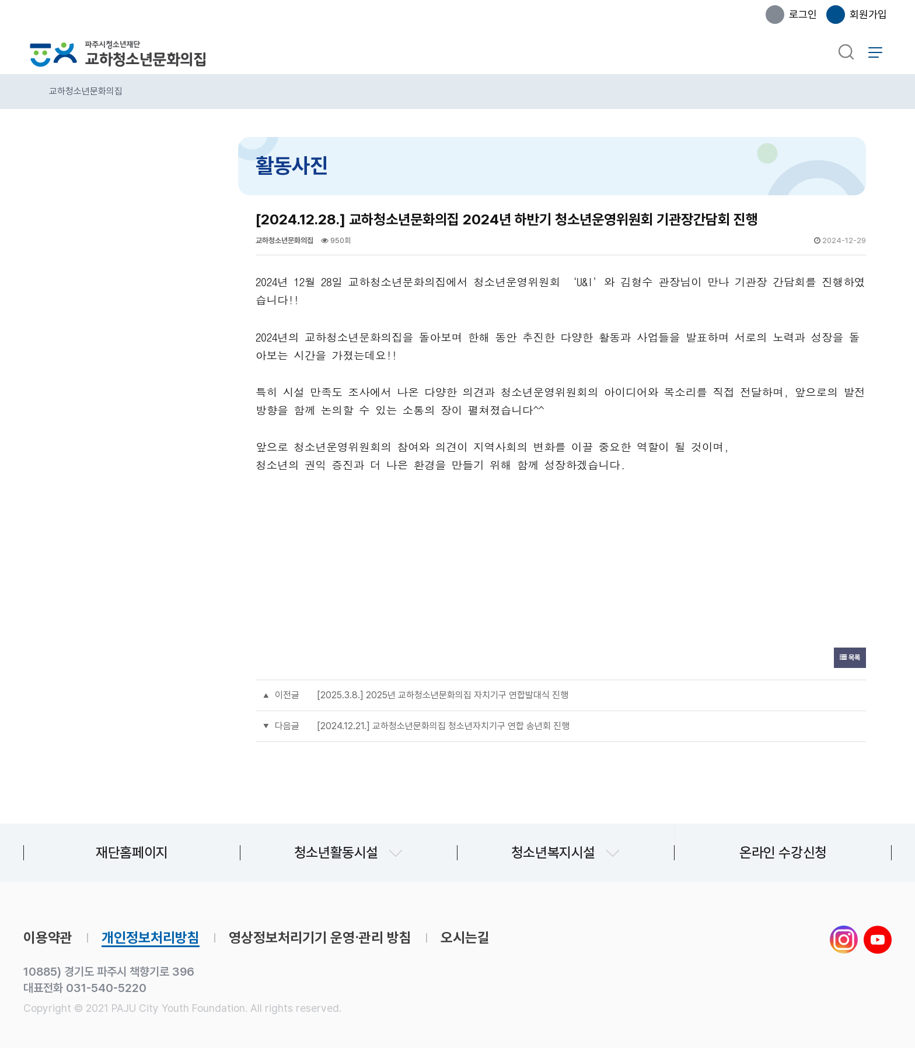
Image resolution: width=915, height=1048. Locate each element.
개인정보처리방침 (151, 938)
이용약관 (47, 938)
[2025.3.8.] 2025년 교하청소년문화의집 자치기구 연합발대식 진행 (442, 695)
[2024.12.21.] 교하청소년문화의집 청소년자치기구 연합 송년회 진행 (443, 726)
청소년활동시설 (336, 852)
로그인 (803, 14)
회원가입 (868, 14)
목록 (850, 657)
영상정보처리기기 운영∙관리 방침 (320, 938)
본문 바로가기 (0, 0)
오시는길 (465, 938)
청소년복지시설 (553, 852)
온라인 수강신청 (783, 852)
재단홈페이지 (132, 852)
